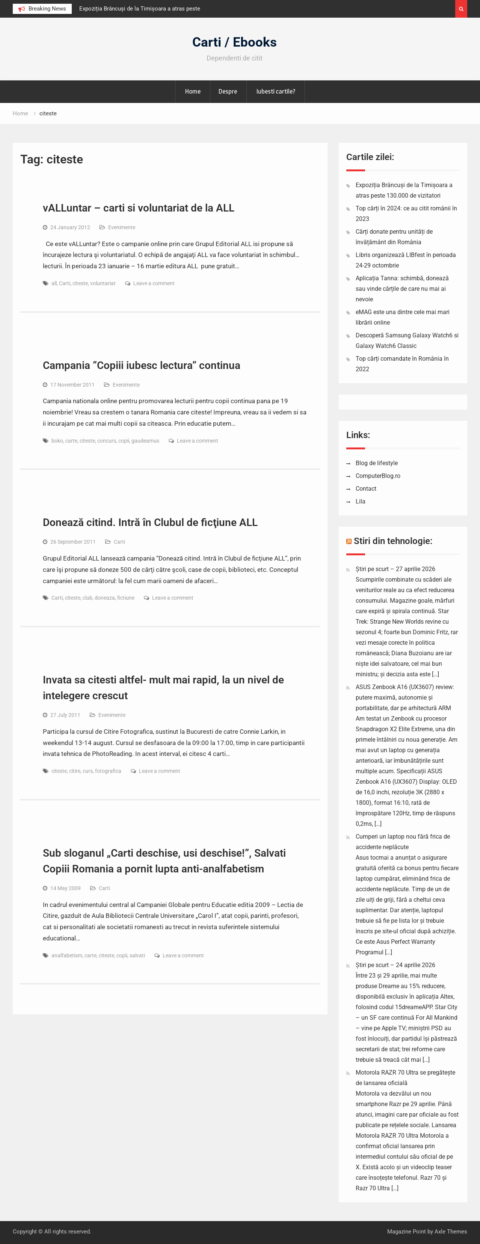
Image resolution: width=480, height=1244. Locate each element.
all (54, 283)
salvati (137, 955)
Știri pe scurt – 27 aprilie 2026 (395, 569)
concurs (106, 441)
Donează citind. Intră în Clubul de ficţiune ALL (150, 522)
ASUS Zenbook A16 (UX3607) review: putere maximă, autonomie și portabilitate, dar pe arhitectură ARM (405, 697)
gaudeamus (145, 441)
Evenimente (121, 227)
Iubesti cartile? (275, 91)
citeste (80, 283)
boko (57, 441)
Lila (360, 501)
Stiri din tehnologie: (393, 541)
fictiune (125, 598)
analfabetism (66, 955)
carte (71, 441)
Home (193, 91)
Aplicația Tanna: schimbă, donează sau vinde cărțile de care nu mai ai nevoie (402, 289)
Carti (64, 283)
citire (74, 771)
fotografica (108, 771)
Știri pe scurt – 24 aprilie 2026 (395, 965)
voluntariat (103, 283)
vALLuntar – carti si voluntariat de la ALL (138, 208)
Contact (366, 488)
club (87, 598)
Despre (227, 91)
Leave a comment (154, 283)
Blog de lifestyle (377, 463)
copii (123, 441)
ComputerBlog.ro (378, 475)
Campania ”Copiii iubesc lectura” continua (141, 365)
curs (88, 771)
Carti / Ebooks (234, 42)
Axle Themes (451, 1231)
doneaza (105, 598)
